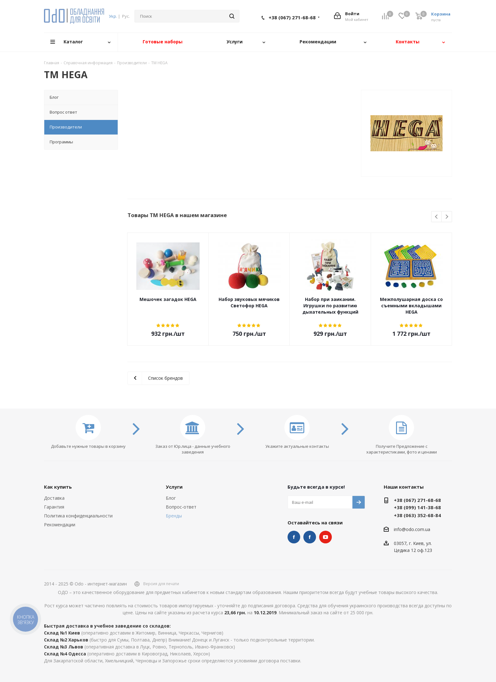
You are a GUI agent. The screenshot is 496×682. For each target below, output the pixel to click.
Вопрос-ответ (181, 507)
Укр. (113, 16)
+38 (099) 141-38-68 (417, 507)
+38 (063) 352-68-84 (417, 515)
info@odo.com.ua (412, 529)
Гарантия (54, 507)
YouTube (325, 537)
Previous (436, 216)
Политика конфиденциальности (78, 516)
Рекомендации (59, 525)
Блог (171, 498)
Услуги (174, 487)
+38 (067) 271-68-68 (292, 17)
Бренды (174, 516)
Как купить (58, 487)
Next (447, 216)
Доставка (54, 498)
